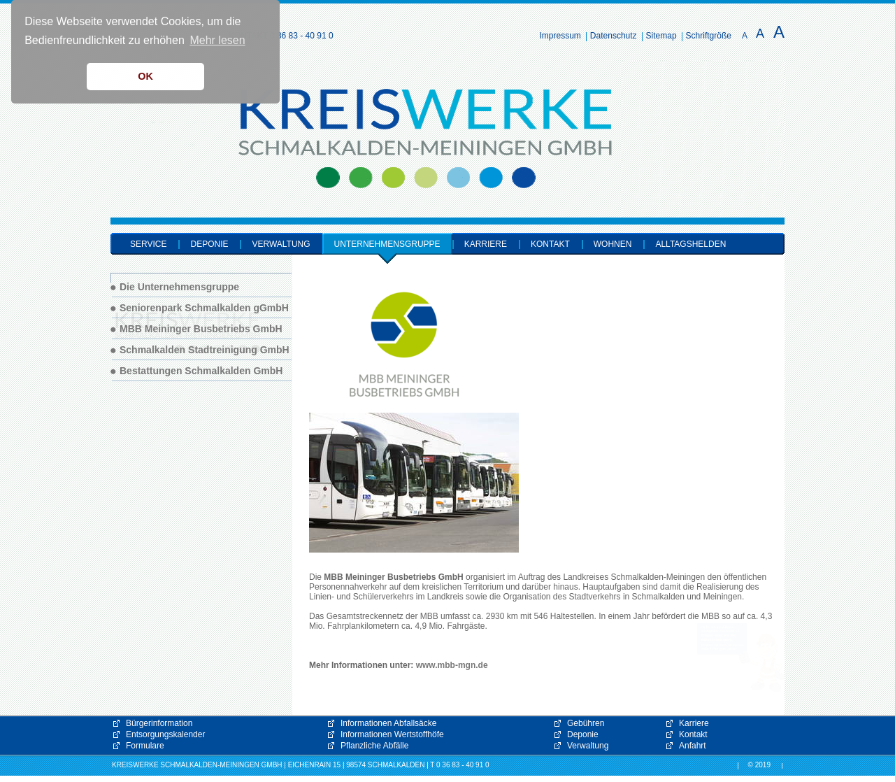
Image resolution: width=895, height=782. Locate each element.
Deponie (583, 734)
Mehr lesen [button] (217, 40)
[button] (741, 657)
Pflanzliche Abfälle (374, 746)
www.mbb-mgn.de (452, 665)
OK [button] (145, 76)
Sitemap (661, 36)
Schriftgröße (708, 36)
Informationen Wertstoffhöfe (392, 734)
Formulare (145, 746)
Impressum (560, 36)
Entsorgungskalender (165, 734)
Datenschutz (613, 36)
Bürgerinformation (159, 723)
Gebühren (585, 723)
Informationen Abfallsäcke (388, 723)
